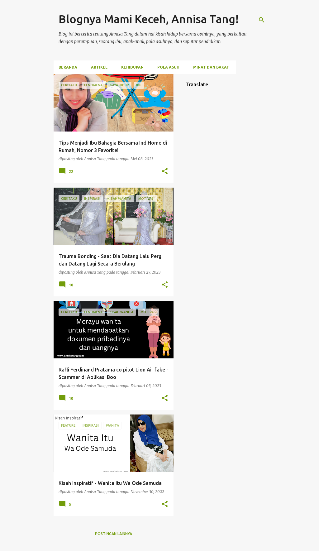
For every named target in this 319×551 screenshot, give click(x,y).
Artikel (99, 67)
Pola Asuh (168, 67)
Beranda (68, 67)
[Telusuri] (261, 19)
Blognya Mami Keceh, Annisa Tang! (149, 18)
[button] (165, 171)
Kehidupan (132, 67)
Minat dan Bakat (211, 67)
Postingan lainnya (113, 534)
